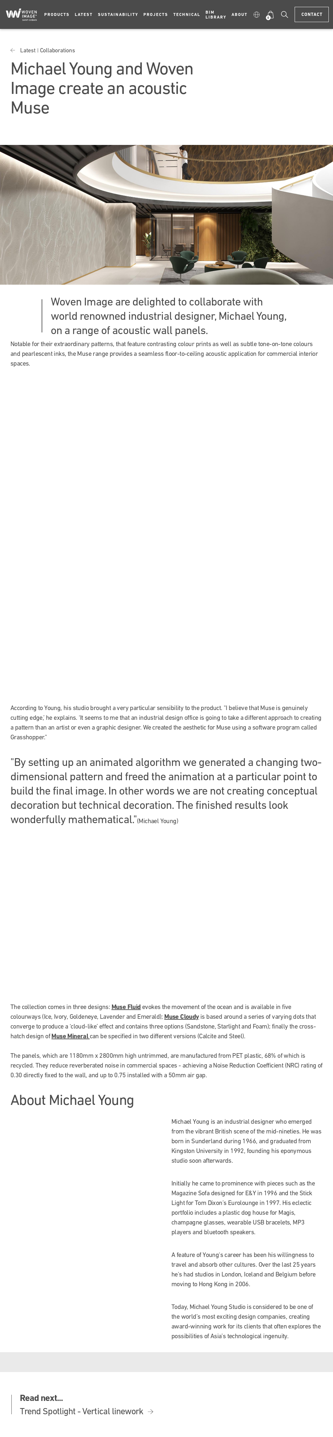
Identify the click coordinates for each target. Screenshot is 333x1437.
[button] (256, 14)
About (239, 14)
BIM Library (216, 14)
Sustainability (118, 14)
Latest (84, 14)
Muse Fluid (126, 1007)
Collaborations (57, 50)
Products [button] (57, 14)
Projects (155, 14)
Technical (186, 14)
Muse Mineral (70, 1036)
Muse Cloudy (181, 1016)
